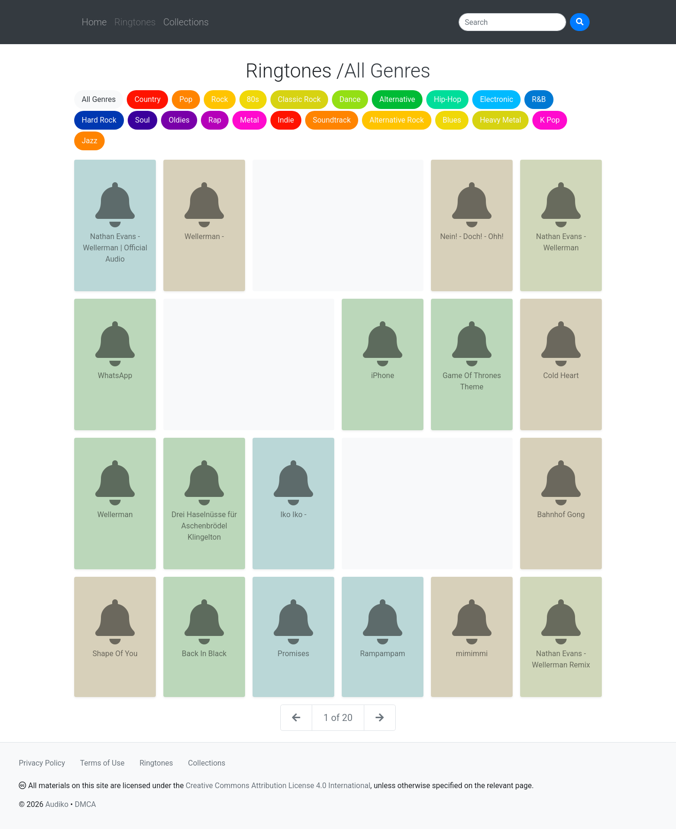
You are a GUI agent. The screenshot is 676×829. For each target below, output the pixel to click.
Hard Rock (99, 120)
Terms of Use (102, 763)
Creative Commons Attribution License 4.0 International (277, 785)
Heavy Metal (500, 120)
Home (94, 22)
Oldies (179, 120)
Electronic (496, 99)
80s (253, 99)
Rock (219, 99)
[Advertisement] (338, 225)
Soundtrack (332, 120)
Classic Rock (299, 99)
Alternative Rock (396, 120)
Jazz (89, 140)
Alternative (397, 99)
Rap (215, 120)
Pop (185, 99)
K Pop (550, 120)
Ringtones (156, 763)
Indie (286, 120)
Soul (142, 120)
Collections (186, 22)
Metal (249, 120)
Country (147, 99)
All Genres (98, 99)
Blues (452, 120)
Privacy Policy (42, 763)
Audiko (56, 804)
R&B (539, 99)
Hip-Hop (447, 99)
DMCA (85, 804)
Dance (350, 99)
